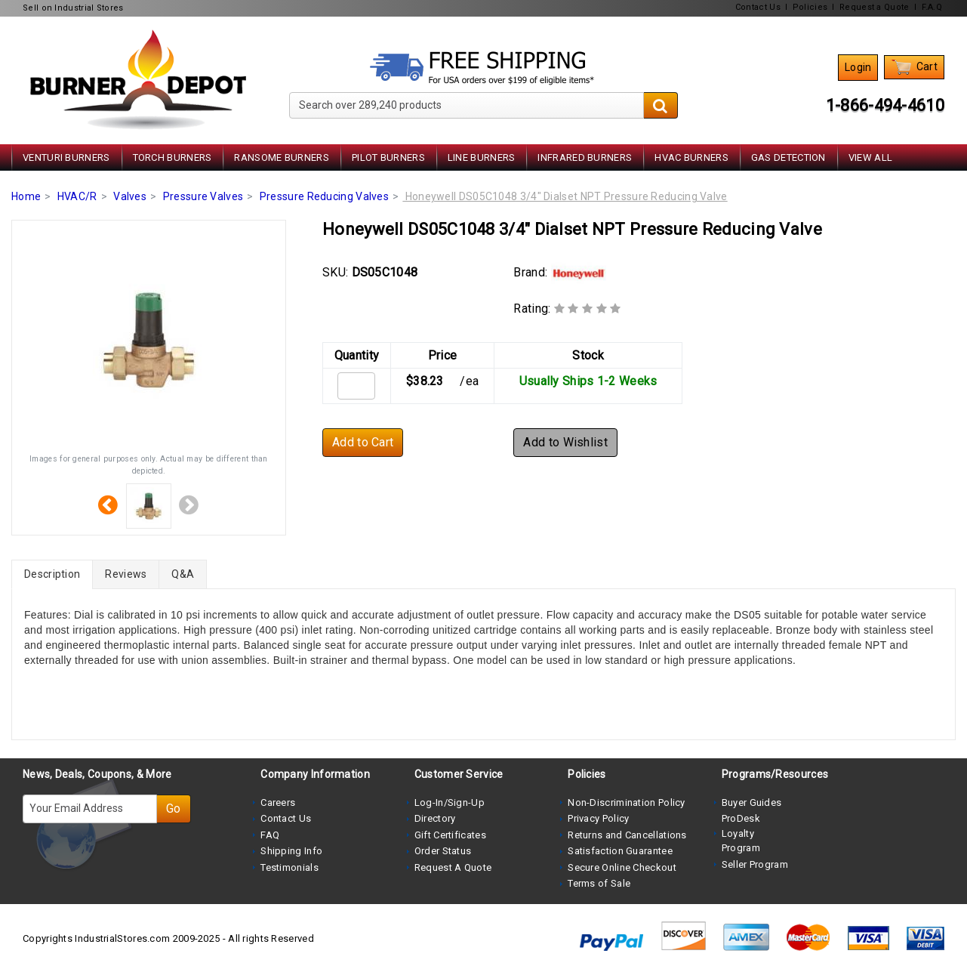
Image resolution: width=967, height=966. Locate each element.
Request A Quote (453, 867)
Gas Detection (788, 157)
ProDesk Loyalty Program (741, 833)
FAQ (269, 835)
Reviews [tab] (125, 574)
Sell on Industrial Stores (73, 8)
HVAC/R (77, 196)
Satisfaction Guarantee (620, 850)
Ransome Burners (281, 157)
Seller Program (755, 864)
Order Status (443, 850)
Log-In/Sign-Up (449, 802)
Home (26, 196)
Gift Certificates (450, 835)
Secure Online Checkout (622, 867)
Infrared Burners (584, 157)
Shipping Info (291, 850)
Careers (277, 802)
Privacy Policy (598, 818)
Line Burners (482, 157)
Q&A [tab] (182, 574)
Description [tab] (52, 574)
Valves (129, 196)
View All (870, 157)
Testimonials (289, 867)
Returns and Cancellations (627, 835)
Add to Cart (362, 442)
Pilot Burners (388, 157)
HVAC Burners (691, 157)
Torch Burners (172, 157)
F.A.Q (932, 7)
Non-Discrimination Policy (626, 802)
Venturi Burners (66, 157)
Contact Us (758, 7)
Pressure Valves (203, 196)
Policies (810, 7)
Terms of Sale (599, 883)
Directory (435, 818)
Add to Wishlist (565, 442)
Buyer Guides (752, 802)
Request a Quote (874, 7)
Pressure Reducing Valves (324, 196)
